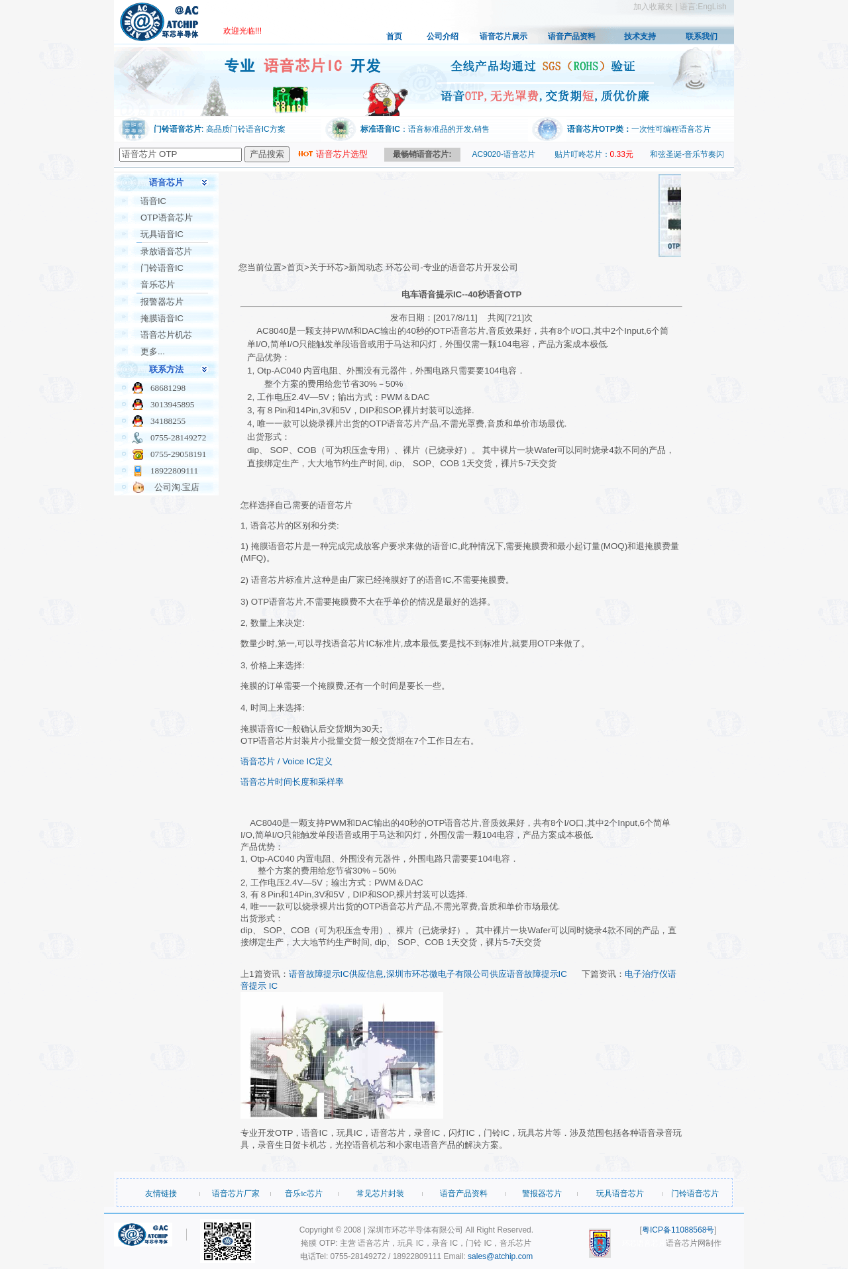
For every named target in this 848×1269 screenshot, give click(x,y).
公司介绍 (442, 36)
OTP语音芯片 (166, 218)
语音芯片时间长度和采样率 (292, 782)
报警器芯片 (162, 302)
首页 (394, 36)
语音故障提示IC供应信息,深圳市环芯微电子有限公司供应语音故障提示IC (428, 974)
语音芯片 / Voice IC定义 (286, 761)
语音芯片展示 (503, 36)
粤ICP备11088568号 (678, 1230)
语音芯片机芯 (166, 335)
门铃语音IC (162, 268)
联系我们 (701, 36)
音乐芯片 (157, 284)
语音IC (153, 201)
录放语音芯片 (166, 251)
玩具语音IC (162, 234)
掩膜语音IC (162, 318)
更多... (152, 351)
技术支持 (640, 36)
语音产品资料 (572, 36)
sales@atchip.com (500, 1256)
